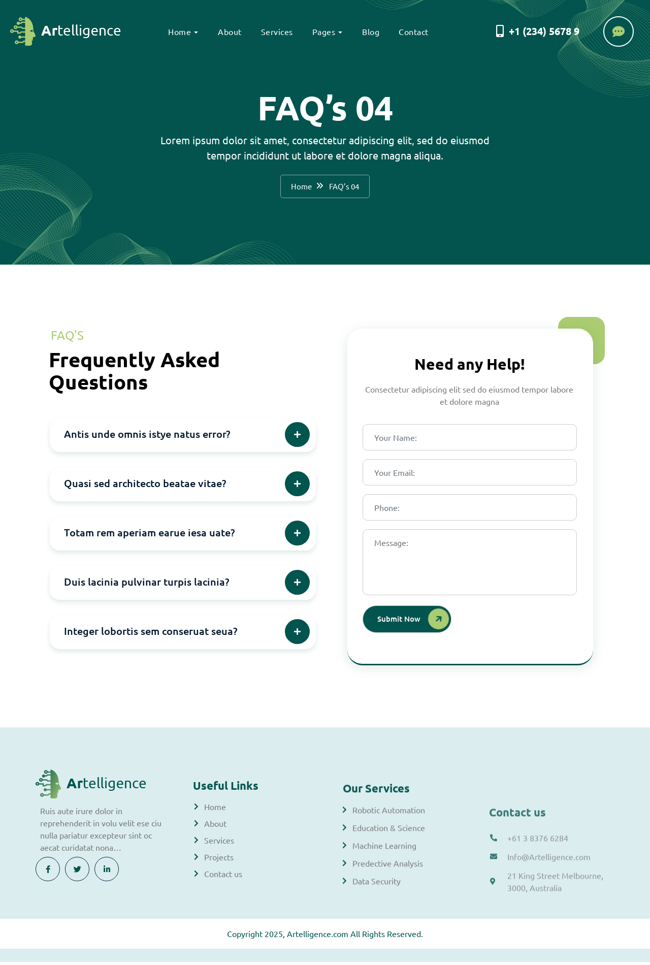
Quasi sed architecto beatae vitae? (145, 485)
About (228, 31)
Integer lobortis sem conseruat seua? (150, 633)
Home (178, 31)
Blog (369, 31)
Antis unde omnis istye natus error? (147, 436)
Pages (322, 31)
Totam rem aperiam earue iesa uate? (149, 534)
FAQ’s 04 (345, 187)
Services (275, 31)
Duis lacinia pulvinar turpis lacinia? (146, 584)
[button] (183, 438)
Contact (412, 31)
